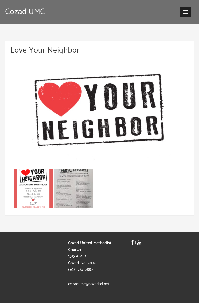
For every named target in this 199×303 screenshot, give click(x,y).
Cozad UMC (25, 12)
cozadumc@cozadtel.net (88, 283)
